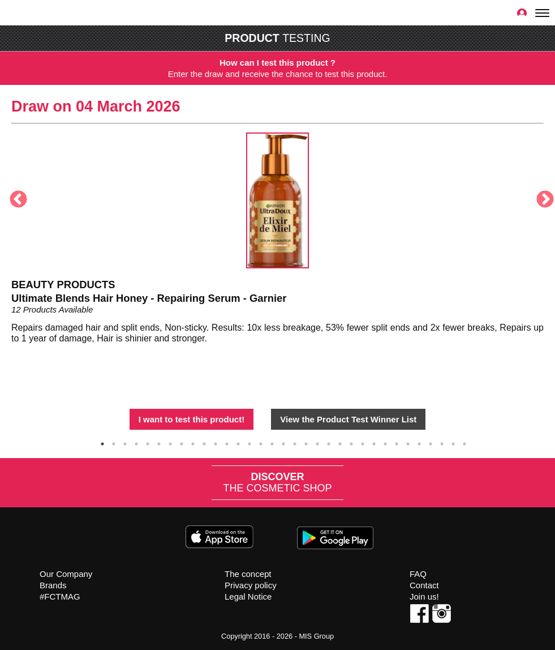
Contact (424, 583)
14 (249, 442)
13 (238, 442)
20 (317, 442)
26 (385, 442)
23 (351, 442)
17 (283, 442)
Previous (14, 196)
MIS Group (316, 634)
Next (541, 196)
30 (430, 442)
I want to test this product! (192, 419)
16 (272, 442)
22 (340, 442)
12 (227, 442)
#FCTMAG (60, 595)
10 (204, 442)
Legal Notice (248, 595)
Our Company (66, 572)
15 (260, 442)
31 (442, 442)
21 (328, 442)
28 (408, 442)
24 (362, 442)
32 (453, 442)
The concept (248, 572)
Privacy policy (251, 583)
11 (215, 442)
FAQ (418, 572)
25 (374, 442)
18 (294, 442)
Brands (53, 583)
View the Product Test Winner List (348, 419)
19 (306, 442)
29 (419, 442)
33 (464, 442)
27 (396, 442)
